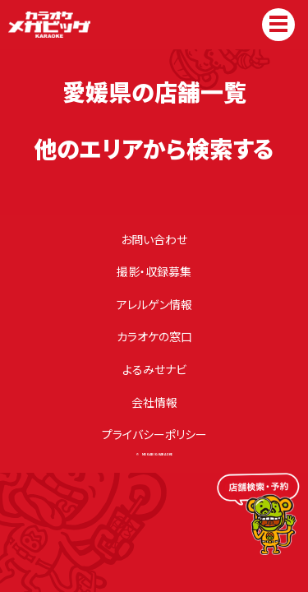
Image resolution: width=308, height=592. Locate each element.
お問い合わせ (154, 239)
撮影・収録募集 (154, 271)
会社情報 (154, 402)
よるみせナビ (154, 369)
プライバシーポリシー (154, 434)
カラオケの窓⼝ (154, 336)
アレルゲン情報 (154, 304)
